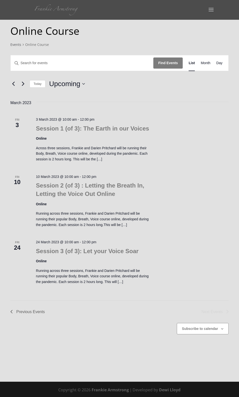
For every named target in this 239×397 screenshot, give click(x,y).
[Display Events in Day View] (219, 63)
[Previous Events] (13, 84)
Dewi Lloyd (169, 390)
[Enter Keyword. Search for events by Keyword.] (82, 63)
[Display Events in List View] (192, 63)
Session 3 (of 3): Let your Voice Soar (87, 251)
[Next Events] (23, 84)
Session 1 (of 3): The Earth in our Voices (92, 128)
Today (37, 84)
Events (15, 44)
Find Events (168, 63)
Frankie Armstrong (110, 390)
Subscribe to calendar (200, 329)
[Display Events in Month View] (205, 63)
